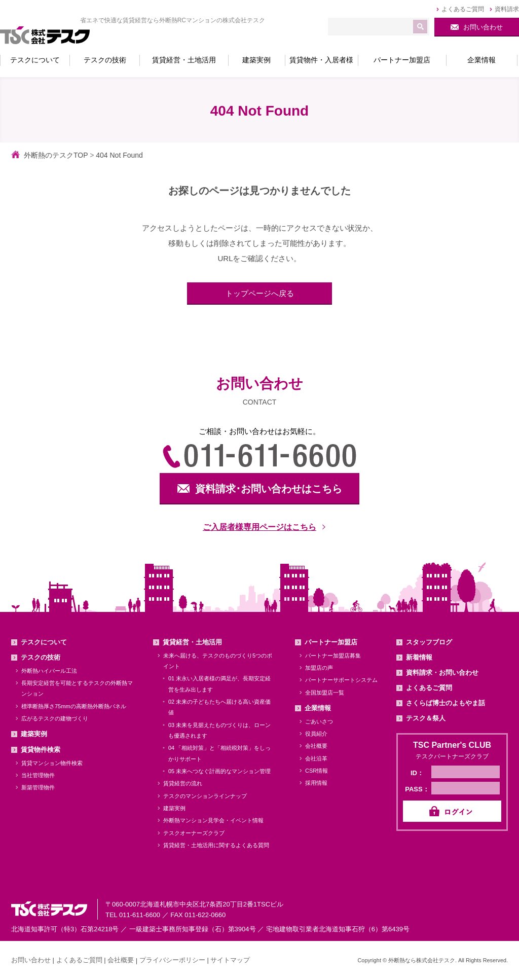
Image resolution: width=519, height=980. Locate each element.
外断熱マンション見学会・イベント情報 (213, 820)
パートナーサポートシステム (341, 680)
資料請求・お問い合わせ (442, 672)
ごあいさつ (319, 721)
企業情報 (318, 708)
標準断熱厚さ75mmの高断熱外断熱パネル (73, 706)
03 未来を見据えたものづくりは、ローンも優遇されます (219, 730)
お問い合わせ (31, 960)
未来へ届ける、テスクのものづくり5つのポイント (217, 660)
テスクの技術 (40, 657)
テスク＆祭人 (426, 718)
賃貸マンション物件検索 (52, 763)
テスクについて (44, 642)
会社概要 (316, 746)
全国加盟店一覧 (324, 692)
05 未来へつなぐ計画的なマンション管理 (219, 771)
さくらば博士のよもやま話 (445, 703)
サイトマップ (230, 960)
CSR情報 (316, 771)
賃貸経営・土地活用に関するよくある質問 (216, 845)
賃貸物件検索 (40, 749)
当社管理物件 (38, 775)
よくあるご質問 (429, 688)
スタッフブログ (429, 642)
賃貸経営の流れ (182, 783)
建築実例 (34, 734)
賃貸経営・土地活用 (192, 642)
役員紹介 (316, 734)
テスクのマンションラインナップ (205, 796)
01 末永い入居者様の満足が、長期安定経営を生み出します (219, 683)
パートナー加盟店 (331, 642)
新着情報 (419, 657)
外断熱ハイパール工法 (49, 671)
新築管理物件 (38, 787)
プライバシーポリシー (172, 960)
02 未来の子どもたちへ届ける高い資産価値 (219, 707)
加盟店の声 (319, 668)
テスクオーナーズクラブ (194, 833)
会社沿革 (316, 758)
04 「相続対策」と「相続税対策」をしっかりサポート (219, 753)
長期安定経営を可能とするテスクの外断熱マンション (77, 688)
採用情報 (316, 783)
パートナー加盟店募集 (333, 655)
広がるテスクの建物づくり (54, 718)
